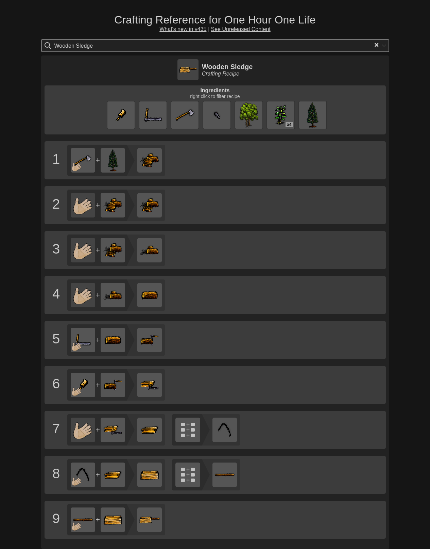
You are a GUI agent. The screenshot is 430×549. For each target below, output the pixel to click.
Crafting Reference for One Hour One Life (214, 20)
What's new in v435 (182, 29)
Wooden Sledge (227, 66)
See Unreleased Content (241, 29)
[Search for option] (83, 45)
